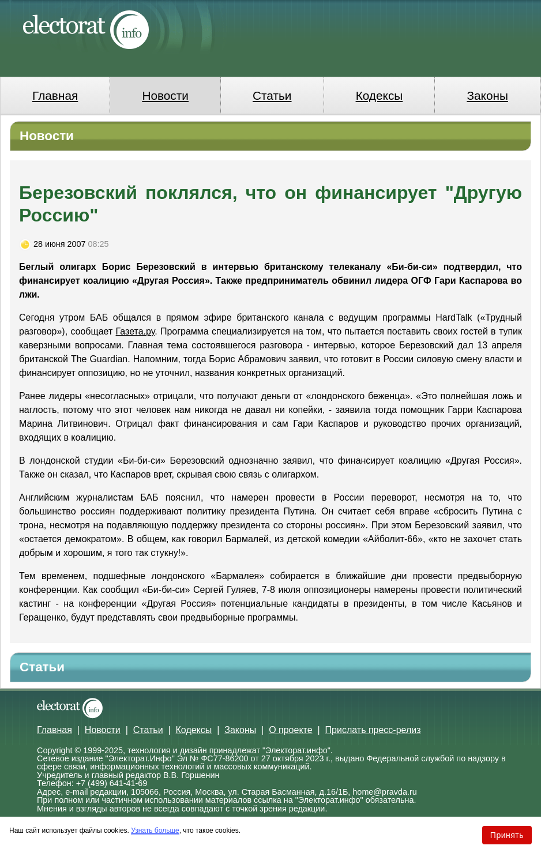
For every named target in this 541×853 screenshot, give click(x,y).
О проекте (290, 730)
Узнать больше (155, 830)
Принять (507, 835)
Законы (487, 95)
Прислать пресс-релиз (373, 730)
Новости (165, 95)
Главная (55, 95)
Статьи (272, 95)
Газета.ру (135, 331)
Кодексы (379, 95)
